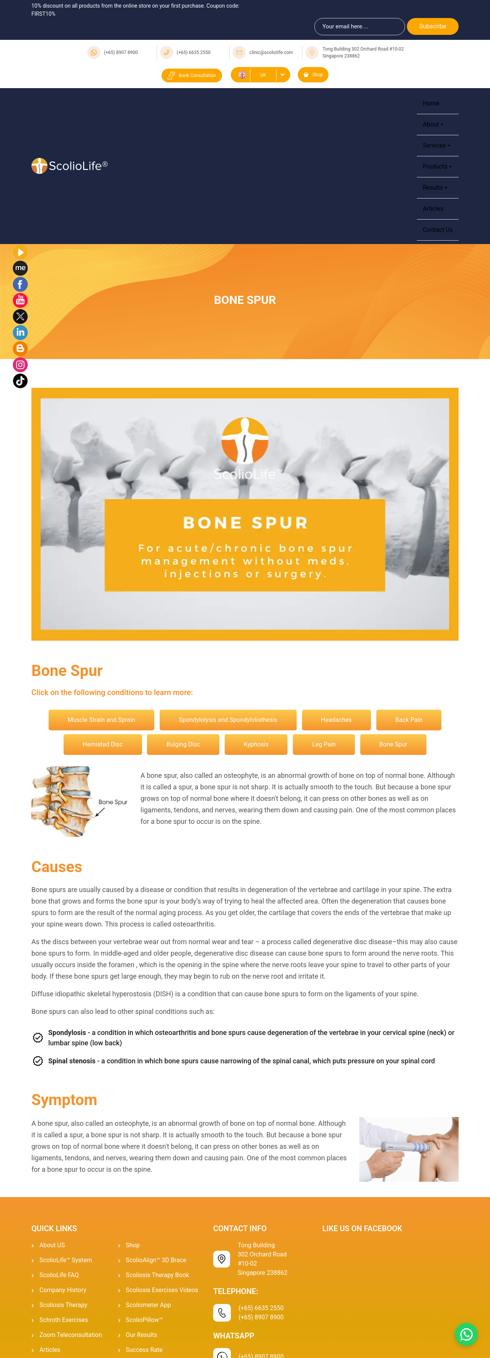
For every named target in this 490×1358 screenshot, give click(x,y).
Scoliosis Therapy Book (157, 1275)
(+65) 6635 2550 (194, 52)
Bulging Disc (183, 744)
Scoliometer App (148, 1305)
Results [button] (433, 187)
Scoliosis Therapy (63, 1305)
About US (52, 1245)
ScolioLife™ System (65, 1260)
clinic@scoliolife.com (271, 52)
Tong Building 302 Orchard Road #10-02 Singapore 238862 (362, 52)
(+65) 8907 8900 (121, 52)
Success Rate (144, 1349)
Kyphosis (256, 744)
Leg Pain (324, 744)
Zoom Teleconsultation (70, 1334)
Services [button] (434, 145)
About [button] (431, 124)
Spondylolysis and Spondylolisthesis (228, 719)
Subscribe (432, 26)
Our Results (141, 1334)
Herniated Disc (102, 744)
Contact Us (438, 229)
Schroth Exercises (63, 1320)
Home (431, 103)
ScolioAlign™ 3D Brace (156, 1260)
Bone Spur (393, 744)
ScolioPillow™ (144, 1320)
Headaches (336, 719)
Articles (433, 208)
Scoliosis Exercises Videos (162, 1290)
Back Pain (409, 719)
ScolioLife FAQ (59, 1275)
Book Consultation (191, 75)
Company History (63, 1290)
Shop (313, 74)
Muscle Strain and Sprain (102, 719)
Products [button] (435, 166)
